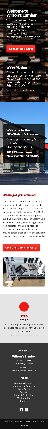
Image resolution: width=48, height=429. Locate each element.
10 (34, 335)
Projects (24, 392)
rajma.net (24, 425)
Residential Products (24, 383)
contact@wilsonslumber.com (24, 370)
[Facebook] (21, 410)
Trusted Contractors (24, 395)
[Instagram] (27, 410)
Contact (24, 401)
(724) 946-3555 (24, 367)
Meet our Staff (24, 398)
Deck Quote (24, 389)
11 (37, 335)
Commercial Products (24, 386)
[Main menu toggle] (45, 5)
